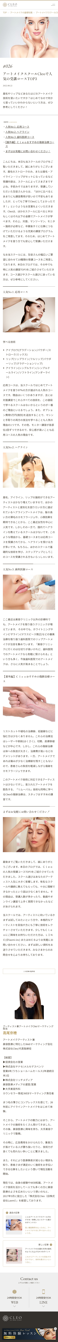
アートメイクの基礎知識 (21, 12)
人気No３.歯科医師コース (19, 137)
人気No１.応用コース (17, 126)
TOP (5, 12)
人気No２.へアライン (17, 132)
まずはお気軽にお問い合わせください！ (27, 151)
